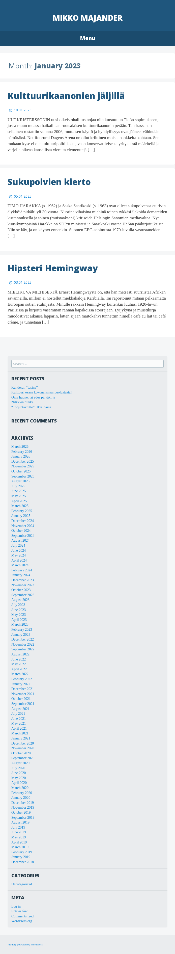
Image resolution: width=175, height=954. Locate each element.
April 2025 (19, 501)
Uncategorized (21, 884)
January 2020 (20, 798)
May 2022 (18, 664)
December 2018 (22, 862)
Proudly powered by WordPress (25, 944)
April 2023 (19, 620)
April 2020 (19, 783)
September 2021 (22, 704)
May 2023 (18, 615)
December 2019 (22, 803)
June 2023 (18, 610)
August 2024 (20, 540)
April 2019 (19, 842)
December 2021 (22, 689)
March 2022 (19, 674)
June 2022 (18, 659)
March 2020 (19, 788)
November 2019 (22, 807)
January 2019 (20, 857)
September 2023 (22, 595)
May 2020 (18, 778)
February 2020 (21, 793)
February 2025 (21, 511)
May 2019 (18, 837)
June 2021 (18, 719)
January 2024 (20, 575)
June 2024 (18, 550)
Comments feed (22, 916)
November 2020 (22, 748)
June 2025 (18, 491)
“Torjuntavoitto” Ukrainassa (31, 407)
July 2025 (18, 486)
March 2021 (19, 733)
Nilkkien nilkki (22, 402)
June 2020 (18, 773)
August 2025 (20, 481)
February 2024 (21, 570)
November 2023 (22, 585)
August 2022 (20, 654)
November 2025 (22, 466)
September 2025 (22, 476)
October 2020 (21, 753)
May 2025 (18, 496)
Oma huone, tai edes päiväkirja (33, 397)
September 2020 (22, 758)
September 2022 (22, 649)
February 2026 (21, 452)
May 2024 (18, 555)
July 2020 (18, 768)
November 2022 (22, 644)
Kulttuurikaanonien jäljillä (66, 95)
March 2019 (19, 847)
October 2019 (21, 812)
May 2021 (18, 723)
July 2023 (18, 605)
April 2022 (19, 669)
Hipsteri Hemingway (53, 268)
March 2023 (19, 624)
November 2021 (22, 694)
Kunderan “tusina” (24, 387)
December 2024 (22, 521)
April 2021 (19, 728)
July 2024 (18, 545)
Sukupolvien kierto (49, 182)
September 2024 (22, 536)
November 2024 (22, 526)
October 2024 (21, 531)
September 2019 (22, 817)
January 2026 (20, 456)
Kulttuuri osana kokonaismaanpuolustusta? (41, 392)
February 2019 (21, 852)
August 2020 (20, 763)
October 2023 (21, 590)
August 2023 (20, 600)
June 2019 (18, 832)
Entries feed (19, 911)
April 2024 (19, 560)
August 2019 (20, 822)
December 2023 (22, 580)
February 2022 (21, 679)
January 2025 (20, 516)
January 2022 (20, 684)
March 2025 (19, 506)
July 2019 (18, 827)
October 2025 (21, 471)
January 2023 (20, 635)
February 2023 (21, 629)
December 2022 (22, 639)
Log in (16, 906)
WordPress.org (21, 921)
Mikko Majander (88, 18)
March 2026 (19, 446)
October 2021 (21, 699)
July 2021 (18, 714)
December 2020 (22, 743)
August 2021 (20, 709)
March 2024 (19, 565)
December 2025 (22, 461)
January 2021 (20, 738)
